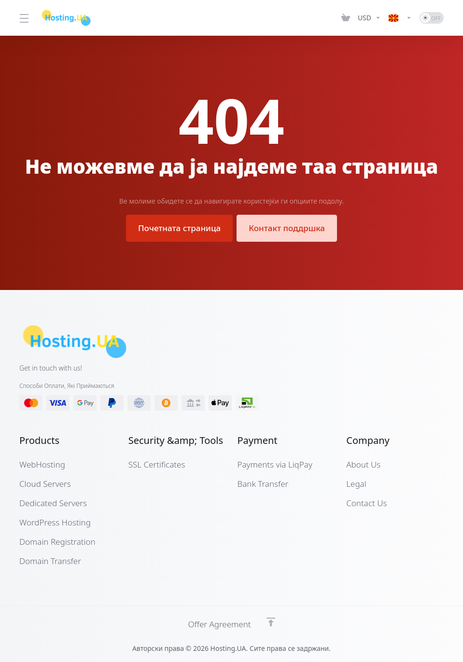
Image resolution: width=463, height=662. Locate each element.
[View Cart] (345, 18)
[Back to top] (271, 622)
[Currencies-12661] (369, 18)
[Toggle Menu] (23, 18)
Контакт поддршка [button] (287, 228)
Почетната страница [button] (179, 228)
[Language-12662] (400, 18)
